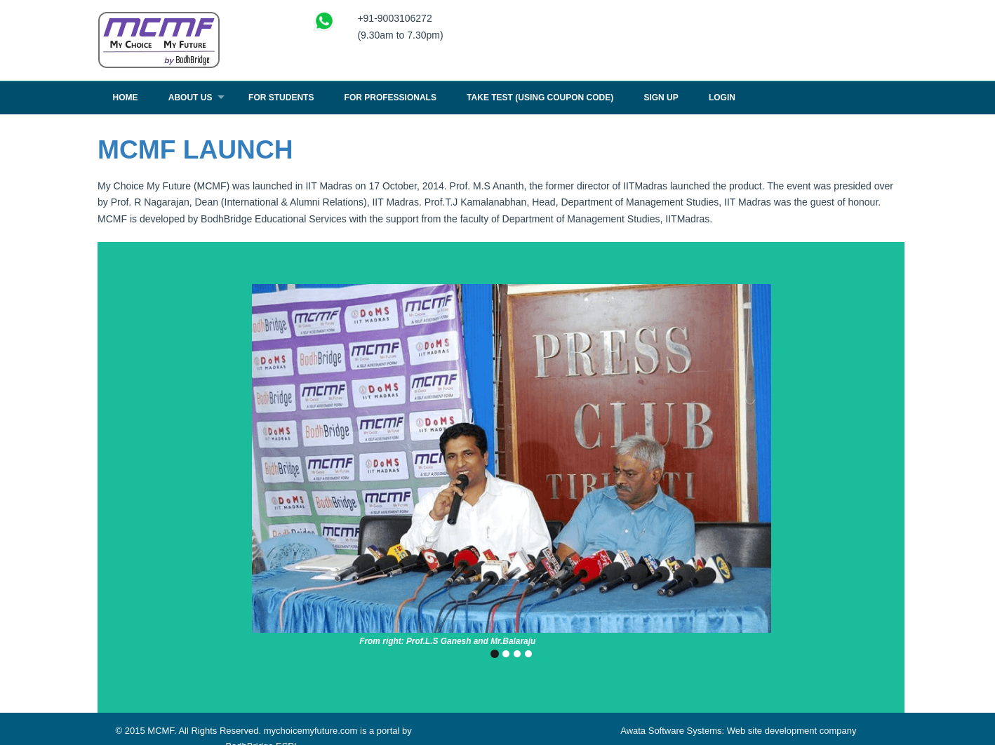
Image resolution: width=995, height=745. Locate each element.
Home (125, 97)
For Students (281, 97)
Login (722, 97)
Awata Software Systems (670, 730)
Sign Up (660, 97)
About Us (190, 97)
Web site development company (792, 730)
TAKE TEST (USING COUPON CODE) (540, 97)
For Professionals (390, 97)
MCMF (160, 730)
